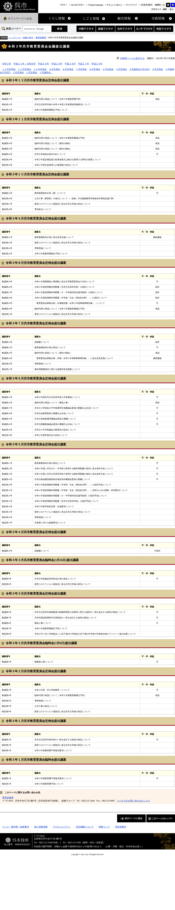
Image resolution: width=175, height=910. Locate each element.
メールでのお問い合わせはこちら (133, 800)
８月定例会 (68, 69)
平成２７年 (83, 63)
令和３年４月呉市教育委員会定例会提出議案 (36, 532)
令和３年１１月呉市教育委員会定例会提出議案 (37, 119)
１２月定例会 (9, 69)
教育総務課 (41, 37)
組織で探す (28, 37)
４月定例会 (121, 69)
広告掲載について (85, 826)
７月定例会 (81, 69)
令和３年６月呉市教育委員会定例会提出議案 (36, 378)
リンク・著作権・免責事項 (15, 826)
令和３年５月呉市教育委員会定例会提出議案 (36, 444)
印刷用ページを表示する (132, 58)
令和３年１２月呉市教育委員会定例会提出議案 (37, 80)
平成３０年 (43, 63)
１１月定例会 (24, 69)
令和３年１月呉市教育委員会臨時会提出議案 (36, 759)
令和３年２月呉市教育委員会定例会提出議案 (36, 671)
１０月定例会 (40, 69)
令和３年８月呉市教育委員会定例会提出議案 (36, 262)
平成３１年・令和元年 (24, 63)
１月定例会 (31, 72)
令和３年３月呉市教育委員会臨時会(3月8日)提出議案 (41, 643)
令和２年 (6, 63)
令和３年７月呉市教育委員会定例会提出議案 (36, 323)
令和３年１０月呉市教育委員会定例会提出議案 (37, 174)
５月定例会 (108, 69)
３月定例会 (157, 69)
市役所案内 (120, 826)
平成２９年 (56, 63)
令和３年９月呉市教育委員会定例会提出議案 (36, 218)
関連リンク (104, 826)
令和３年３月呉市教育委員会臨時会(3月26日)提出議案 (42, 560)
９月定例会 (54, 69)
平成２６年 (96, 63)
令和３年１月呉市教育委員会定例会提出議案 (36, 721)
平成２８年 (70, 63)
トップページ (14, 37)
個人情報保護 (41, 826)
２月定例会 (18, 72)
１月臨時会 (46, 72)
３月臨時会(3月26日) (139, 69)
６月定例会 (94, 69)
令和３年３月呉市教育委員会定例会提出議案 (36, 593)
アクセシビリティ (61, 826)
